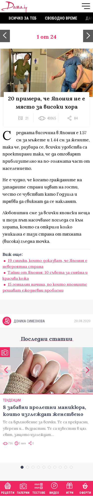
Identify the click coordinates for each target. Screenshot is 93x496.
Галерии (23, 488)
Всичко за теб (22, 18)
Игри (69, 488)
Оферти (85, 488)
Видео (54, 488)
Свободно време (61, 18)
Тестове (38, 488)
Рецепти (7, 488)
